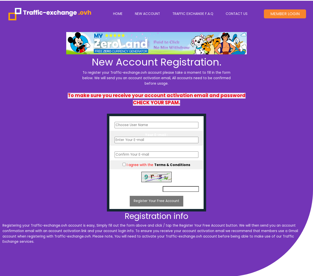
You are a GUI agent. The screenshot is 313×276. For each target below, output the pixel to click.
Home (121, 13)
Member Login (285, 14)
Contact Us (237, 13)
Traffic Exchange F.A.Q (192, 13)
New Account (147, 13)
